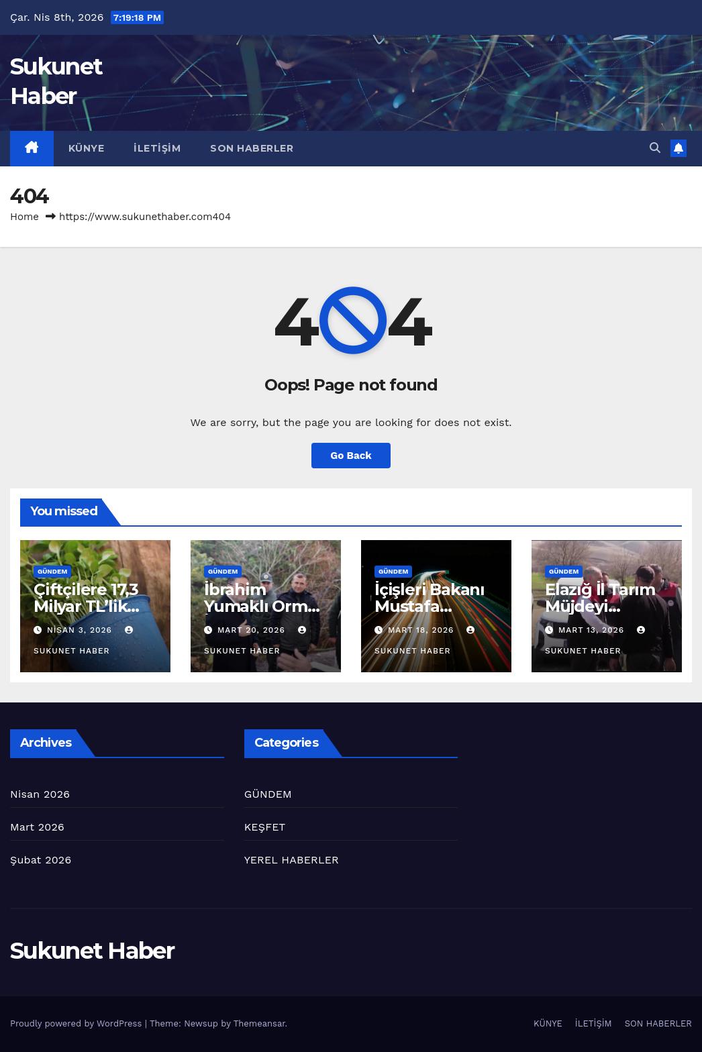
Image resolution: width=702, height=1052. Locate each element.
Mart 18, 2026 (422, 630)
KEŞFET (265, 827)
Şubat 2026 (40, 859)
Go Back (351, 456)
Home (24, 217)
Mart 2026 (37, 827)
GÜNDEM (52, 571)
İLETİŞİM (157, 148)
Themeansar (259, 1023)
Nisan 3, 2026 (81, 630)
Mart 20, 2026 (253, 630)
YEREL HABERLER (291, 859)
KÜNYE (86, 148)
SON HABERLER (251, 148)
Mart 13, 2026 (593, 630)
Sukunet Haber (92, 951)
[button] (655, 148)
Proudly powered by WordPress (77, 1023)
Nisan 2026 (40, 794)
